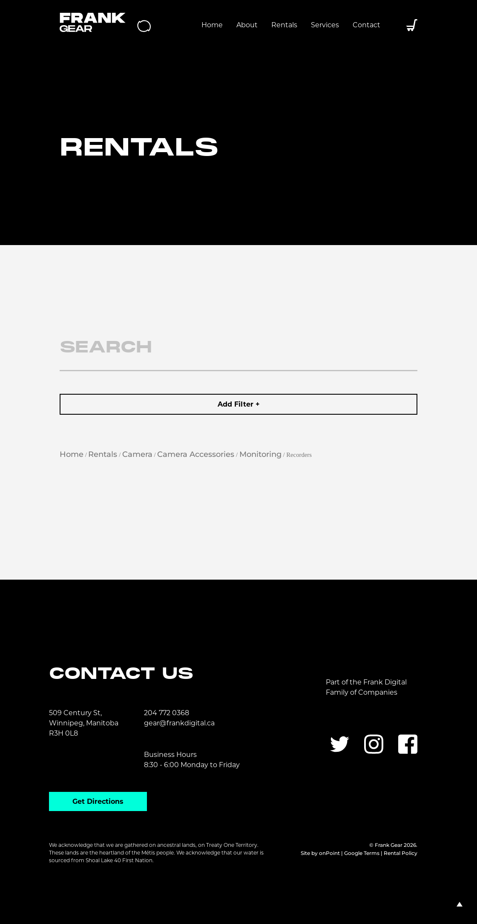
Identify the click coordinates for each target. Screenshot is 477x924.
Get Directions (98, 801)
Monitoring (260, 454)
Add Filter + (239, 404)
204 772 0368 (166, 713)
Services (325, 25)
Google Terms (361, 853)
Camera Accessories (195, 454)
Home (212, 25)
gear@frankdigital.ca (179, 723)
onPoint (329, 853)
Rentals (284, 25)
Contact (366, 25)
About (247, 25)
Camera (137, 454)
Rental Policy (400, 853)
